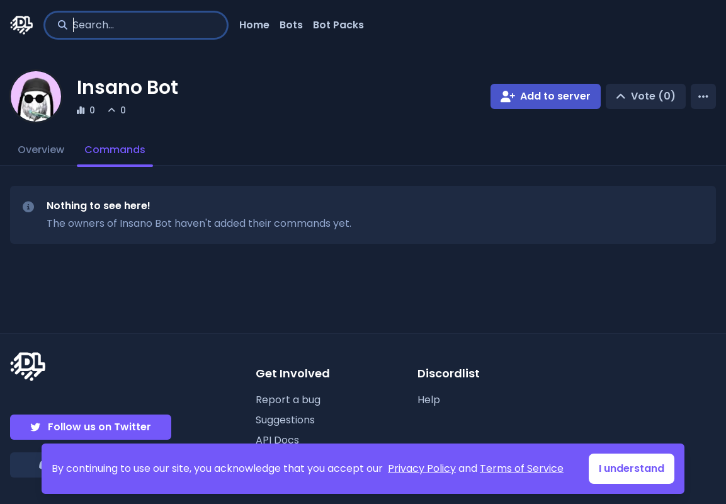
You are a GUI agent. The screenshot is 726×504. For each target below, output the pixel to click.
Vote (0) (653, 96)
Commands (114, 149)
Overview (41, 149)
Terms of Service (522, 468)
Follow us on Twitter (99, 427)
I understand (631, 468)
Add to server (555, 96)
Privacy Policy (422, 468)
